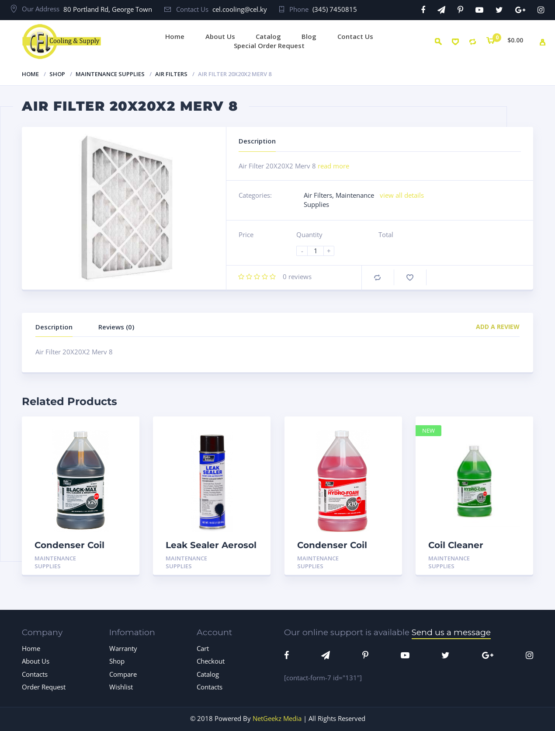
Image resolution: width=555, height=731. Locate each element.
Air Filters (171, 74)
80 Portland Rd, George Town (107, 9)
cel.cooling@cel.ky (239, 9)
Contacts (35, 674)
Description (54, 326)
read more (333, 165)
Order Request (44, 686)
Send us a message (451, 632)
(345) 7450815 (334, 9)
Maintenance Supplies (110, 74)
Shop (57, 74)
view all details (402, 195)
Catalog (208, 674)
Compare (377, 277)
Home (30, 74)
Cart (203, 648)
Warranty (123, 648)
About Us (35, 661)
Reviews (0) (116, 326)
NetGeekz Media (277, 718)
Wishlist (121, 686)
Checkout (211, 661)
